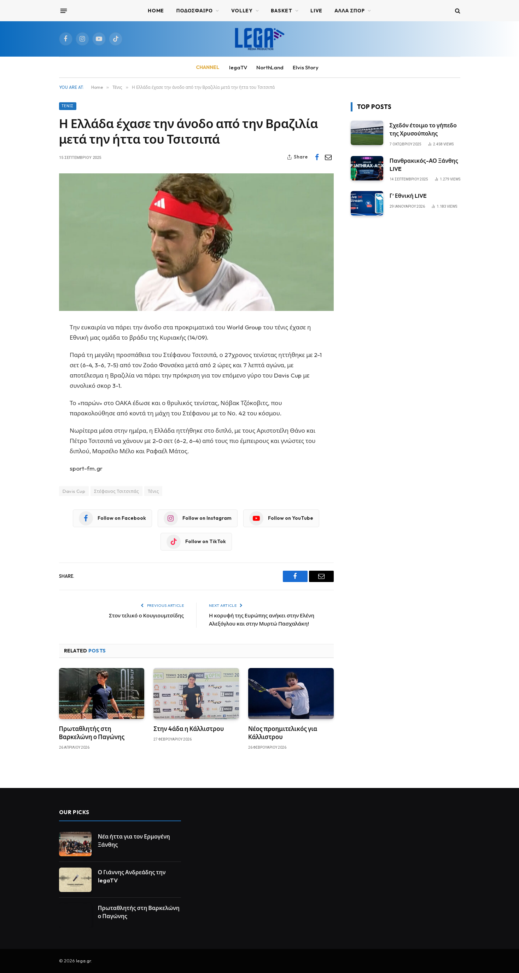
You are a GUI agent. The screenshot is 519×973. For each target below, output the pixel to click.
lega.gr (83, 960)
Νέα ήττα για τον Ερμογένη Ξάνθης (134, 840)
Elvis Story (306, 67)
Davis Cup (74, 491)
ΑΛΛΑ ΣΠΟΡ (349, 10)
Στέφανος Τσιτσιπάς (116, 491)
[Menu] (63, 10)
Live (316, 10)
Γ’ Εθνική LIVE (408, 195)
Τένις (68, 106)
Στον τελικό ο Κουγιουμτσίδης (146, 615)
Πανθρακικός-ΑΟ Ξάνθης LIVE (424, 164)
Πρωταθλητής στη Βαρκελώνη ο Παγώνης (92, 733)
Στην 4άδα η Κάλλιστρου (188, 728)
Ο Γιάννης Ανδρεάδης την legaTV (132, 876)
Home (156, 10)
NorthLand (270, 67)
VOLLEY (242, 10)
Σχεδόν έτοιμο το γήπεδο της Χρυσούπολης (423, 129)
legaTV (238, 67)
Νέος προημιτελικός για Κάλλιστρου (282, 733)
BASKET (281, 10)
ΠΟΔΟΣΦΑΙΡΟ (194, 10)
